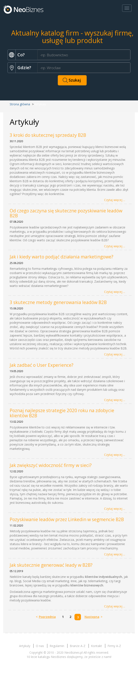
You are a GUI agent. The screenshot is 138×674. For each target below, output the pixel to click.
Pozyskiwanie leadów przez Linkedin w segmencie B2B (67, 519)
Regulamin (57, 646)
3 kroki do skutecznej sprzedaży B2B (48, 135)
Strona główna (20, 104)
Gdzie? (24, 67)
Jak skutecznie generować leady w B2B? (51, 565)
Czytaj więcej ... (114, 200)
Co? (21, 55)
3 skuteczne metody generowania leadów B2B (58, 302)
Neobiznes (23, 9)
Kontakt (96, 646)
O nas (40, 646)
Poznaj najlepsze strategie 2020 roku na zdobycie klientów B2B (62, 412)
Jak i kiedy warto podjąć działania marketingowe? (61, 257)
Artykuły (24, 646)
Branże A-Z (77, 646)
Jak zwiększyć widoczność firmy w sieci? (51, 465)
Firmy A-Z (114, 646)
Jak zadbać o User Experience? (41, 365)
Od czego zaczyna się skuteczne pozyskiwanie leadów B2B (66, 213)
